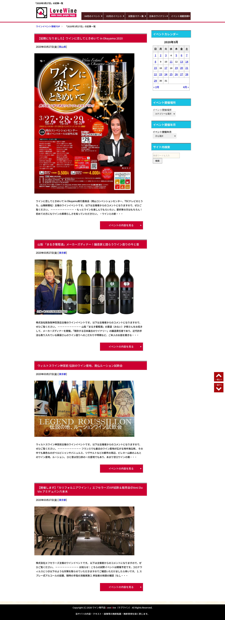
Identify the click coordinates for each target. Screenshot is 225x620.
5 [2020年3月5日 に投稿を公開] (176, 55)
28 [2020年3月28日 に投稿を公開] (186, 74)
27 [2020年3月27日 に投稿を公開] (181, 74)
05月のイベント (114, 16)
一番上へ (218, 379)
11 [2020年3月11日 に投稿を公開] (171, 61)
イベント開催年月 (162, 131)
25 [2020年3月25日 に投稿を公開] (171, 74)
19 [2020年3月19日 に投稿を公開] (176, 68)
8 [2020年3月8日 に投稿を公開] (155, 61)
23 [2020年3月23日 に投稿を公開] (160, 74)
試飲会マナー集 (136, 16)
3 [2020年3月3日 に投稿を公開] (166, 55)
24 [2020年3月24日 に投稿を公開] (165, 74)
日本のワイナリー (158, 16)
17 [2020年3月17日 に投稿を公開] (165, 68)
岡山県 (62, 46)
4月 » (186, 87)
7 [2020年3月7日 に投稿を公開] (187, 55)
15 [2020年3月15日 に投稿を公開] (155, 68)
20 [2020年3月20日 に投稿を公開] (181, 68)
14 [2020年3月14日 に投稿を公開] (186, 61)
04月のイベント (92, 16)
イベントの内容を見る (121, 225)
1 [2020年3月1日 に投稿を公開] (155, 55)
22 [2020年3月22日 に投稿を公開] (155, 74)
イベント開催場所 (162, 109)
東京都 (62, 252)
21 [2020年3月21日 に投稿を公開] (186, 68)
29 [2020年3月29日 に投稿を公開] (155, 80)
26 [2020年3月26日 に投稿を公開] (176, 74)
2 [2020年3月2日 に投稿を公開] (160, 55)
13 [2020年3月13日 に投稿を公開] (181, 61)
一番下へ (218, 385)
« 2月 (156, 87)
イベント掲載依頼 (180, 16)
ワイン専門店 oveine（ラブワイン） (111, 607)
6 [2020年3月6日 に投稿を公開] (181, 55)
